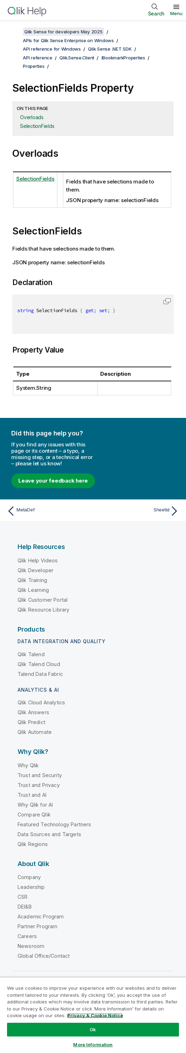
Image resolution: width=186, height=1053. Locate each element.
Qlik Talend (31, 654)
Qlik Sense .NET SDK (110, 49)
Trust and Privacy (39, 785)
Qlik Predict (31, 722)
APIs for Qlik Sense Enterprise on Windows (68, 40)
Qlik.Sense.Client (76, 57)
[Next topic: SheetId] (138, 511)
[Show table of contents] (14, 31)
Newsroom (31, 946)
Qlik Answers (33, 712)
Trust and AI (32, 795)
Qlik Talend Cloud (39, 664)
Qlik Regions (33, 844)
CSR (22, 897)
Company (29, 877)
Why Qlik (28, 765)
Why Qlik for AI (35, 805)
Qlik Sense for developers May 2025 (63, 31)
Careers (27, 936)
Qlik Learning (33, 590)
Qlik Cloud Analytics (41, 702)
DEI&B (25, 907)
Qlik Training (32, 580)
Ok (93, 1029)
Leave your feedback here (53, 480)
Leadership (31, 887)
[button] (167, 301)
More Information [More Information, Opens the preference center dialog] (93, 1044)
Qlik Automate (35, 732)
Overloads (32, 117)
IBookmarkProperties (123, 57)
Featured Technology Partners (54, 824)
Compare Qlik (34, 815)
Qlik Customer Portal (43, 600)
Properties (34, 66)
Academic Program (41, 916)
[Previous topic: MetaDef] (48, 511)
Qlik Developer (35, 570)
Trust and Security (40, 775)
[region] (93, 1015)
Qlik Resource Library (43, 610)
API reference (37, 57)
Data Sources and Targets (49, 834)
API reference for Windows (52, 49)
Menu (176, 13)
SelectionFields (37, 126)
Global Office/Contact (44, 956)
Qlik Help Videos (38, 560)
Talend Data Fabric (40, 674)
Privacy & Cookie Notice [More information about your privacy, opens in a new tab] (95, 1015)
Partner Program (37, 926)
